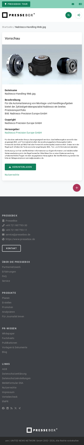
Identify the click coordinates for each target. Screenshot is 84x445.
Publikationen (9, 342)
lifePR (5, 401)
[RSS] (11, 408)
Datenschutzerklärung (14, 373)
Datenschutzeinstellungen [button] (16, 378)
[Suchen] (68, 15)
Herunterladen (20, 167)
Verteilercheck (10, 396)
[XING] (20, 408)
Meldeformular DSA (12, 383)
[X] (15, 408)
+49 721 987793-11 (16, 230)
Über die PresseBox (16, 262)
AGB (4, 369)
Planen (6, 298)
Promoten (7, 307)
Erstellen (6, 302)
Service (6, 281)
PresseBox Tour (16, 4)
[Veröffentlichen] (77, 188)
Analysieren (8, 311)
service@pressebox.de (34, 158)
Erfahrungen (9, 271)
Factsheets (8, 338)
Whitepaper (8, 333)
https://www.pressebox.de (20, 239)
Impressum (8, 392)
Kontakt (11, 248)
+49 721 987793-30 (16, 225)
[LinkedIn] (7, 408)
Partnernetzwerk (11, 267)
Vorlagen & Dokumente (14, 347)
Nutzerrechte (12, 174)
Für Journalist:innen (13, 316)
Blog (4, 352)
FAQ (4, 276)
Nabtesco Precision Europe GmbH (23, 132)
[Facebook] (3, 408)
